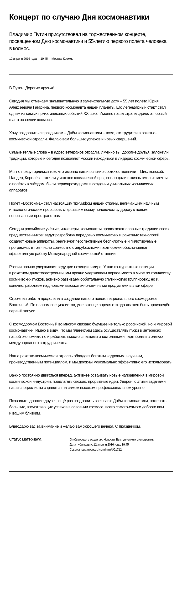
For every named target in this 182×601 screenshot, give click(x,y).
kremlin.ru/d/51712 (110, 449)
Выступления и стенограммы (135, 439)
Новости (109, 439)
